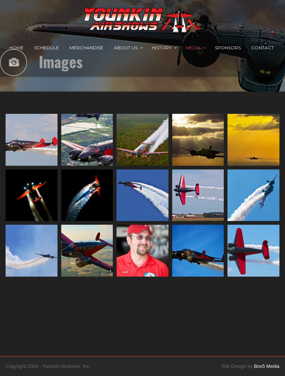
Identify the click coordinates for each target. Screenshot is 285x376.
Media (193, 47)
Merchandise (86, 47)
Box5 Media (266, 366)
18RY (14, 64)
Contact (262, 47)
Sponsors (228, 47)
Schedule (46, 47)
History (161, 47)
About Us (126, 47)
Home (16, 47)
